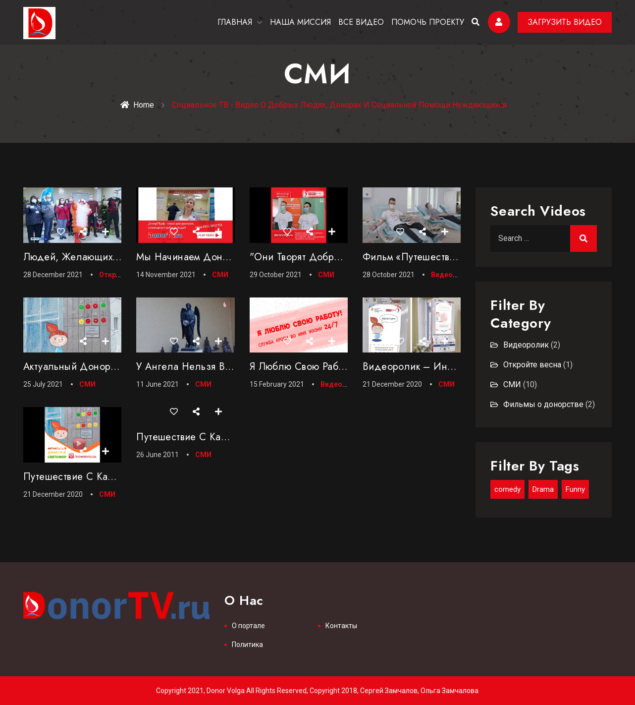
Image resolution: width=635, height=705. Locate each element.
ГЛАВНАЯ (234, 22)
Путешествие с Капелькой (84, 477)
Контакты (341, 626)
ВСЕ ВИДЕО (361, 22)
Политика (247, 644)
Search (583, 238)
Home (137, 105)
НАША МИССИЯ (300, 22)
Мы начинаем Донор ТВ (192, 257)
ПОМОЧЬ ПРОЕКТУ (427, 22)
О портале (248, 626)
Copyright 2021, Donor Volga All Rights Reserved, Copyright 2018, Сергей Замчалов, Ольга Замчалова (317, 691)
